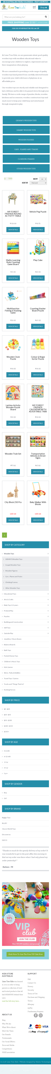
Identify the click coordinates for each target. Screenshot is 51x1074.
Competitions (7, 1049)
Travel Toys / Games (10, 678)
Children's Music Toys (11, 661)
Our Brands (6, 1034)
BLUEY (4, 823)
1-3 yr (5, 762)
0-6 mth (6, 751)
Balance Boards (8, 645)
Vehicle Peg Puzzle (37, 212)
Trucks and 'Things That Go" (13, 684)
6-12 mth (6, 756)
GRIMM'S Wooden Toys (26, 120)
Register (26, 1070)
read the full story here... (11, 1001)
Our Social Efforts (8, 1042)
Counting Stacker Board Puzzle (38, 310)
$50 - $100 (7, 720)
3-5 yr (5, 768)
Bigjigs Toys (6, 818)
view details (13, 229)
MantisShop (35, 1065)
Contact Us (32, 983)
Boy (4, 793)
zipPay (30, 1008)
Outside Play (7, 633)
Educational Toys (9, 594)
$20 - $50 (6, 715)
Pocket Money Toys (10, 656)
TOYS (10, 179)
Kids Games (7, 667)
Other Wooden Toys (26, 169)
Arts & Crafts (7, 599)
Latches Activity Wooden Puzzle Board (13, 407)
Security (31, 990)
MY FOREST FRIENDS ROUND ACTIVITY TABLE (13, 214)
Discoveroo (6, 834)
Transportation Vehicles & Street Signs (38, 456)
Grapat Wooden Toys (26, 130)
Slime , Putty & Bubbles (11, 673)
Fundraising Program (35, 1011)
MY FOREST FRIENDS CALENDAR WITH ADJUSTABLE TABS (38, 408)
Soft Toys (6, 628)
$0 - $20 (6, 709)
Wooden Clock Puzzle (13, 358)
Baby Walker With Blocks (38, 503)
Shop (44, 8)
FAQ (29, 979)
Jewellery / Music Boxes (11, 639)
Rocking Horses (8, 690)
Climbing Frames (26, 159)
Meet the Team (7, 1031)
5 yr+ (5, 773)
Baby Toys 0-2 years (10, 605)
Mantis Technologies (43, 1062)
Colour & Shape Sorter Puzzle (38, 358)
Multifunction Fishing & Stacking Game (13, 311)
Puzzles (6, 616)
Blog (3, 1020)
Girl (4, 798)
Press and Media (8, 1045)
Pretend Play (7, 611)
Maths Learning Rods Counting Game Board (13, 262)
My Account (14, 1070)
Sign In (36, 1070)
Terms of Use (33, 994)
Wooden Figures (26, 140)
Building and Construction (12, 622)
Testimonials (7, 1038)
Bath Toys (6, 650)
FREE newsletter (8, 1052)
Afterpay (31, 1004)
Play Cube (37, 260)
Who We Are (6, 1024)
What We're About (9, 1027)
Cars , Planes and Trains (26, 149)
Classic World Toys (9, 829)
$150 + (5, 732)
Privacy (30, 986)
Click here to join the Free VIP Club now (25, 954)
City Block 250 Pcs (13, 502)
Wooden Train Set (13, 454)
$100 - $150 (7, 726)
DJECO (4, 840)
